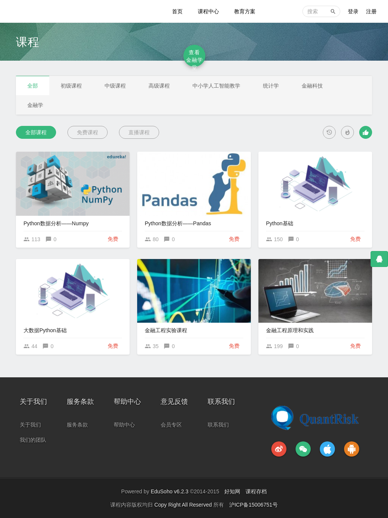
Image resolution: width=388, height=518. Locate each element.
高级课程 (159, 86)
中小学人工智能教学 (216, 86)
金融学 (35, 105)
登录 (353, 11)
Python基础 (279, 223)
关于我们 (30, 425)
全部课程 (36, 132)
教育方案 (244, 11)
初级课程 (71, 86)
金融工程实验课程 (166, 330)
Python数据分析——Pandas (178, 223)
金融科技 (312, 86)
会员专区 (171, 425)
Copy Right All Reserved (183, 505)
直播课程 (139, 132)
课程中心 (208, 11)
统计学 (271, 86)
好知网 (232, 491)
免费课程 (87, 132)
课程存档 (256, 491)
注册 (371, 11)
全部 (32, 86)
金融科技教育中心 (38, 11)
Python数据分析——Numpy (56, 223)
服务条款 (77, 425)
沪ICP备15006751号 (253, 505)
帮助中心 (124, 425)
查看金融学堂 (194, 58)
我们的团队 (33, 440)
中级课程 (115, 86)
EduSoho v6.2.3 (170, 491)
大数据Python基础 (45, 330)
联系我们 (218, 425)
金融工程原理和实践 (290, 330)
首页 (177, 11)
